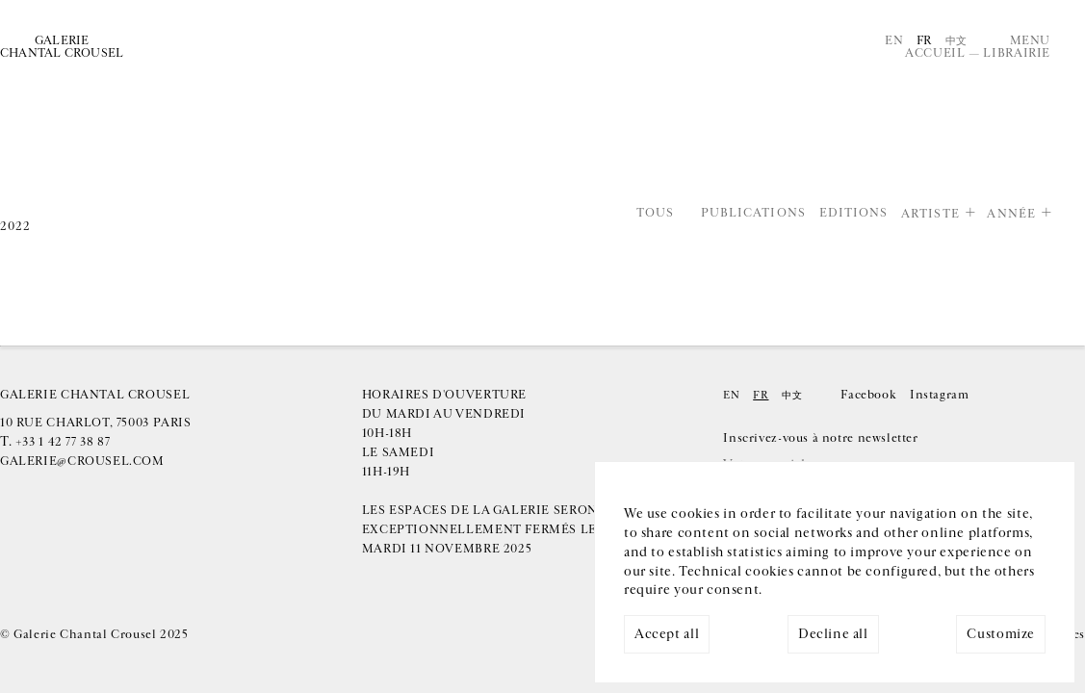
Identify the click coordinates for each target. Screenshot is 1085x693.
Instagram (939, 395)
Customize (1001, 634)
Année (1011, 214)
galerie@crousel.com (82, 461)
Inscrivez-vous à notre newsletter (820, 438)
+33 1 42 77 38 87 (63, 442)
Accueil (935, 53)
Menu (1030, 41)
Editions (854, 213)
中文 (956, 41)
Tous (655, 213)
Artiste (930, 214)
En (894, 41)
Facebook (868, 395)
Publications (753, 213)
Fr (924, 41)
